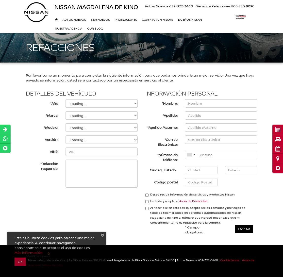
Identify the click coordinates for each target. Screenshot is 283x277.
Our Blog (95, 28)
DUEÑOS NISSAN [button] (190, 19)
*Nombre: (170, 103)
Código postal (166, 182)
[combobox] (191, 154)
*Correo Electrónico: (168, 142)
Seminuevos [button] (100, 19)
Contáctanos (229, 260)
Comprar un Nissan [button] (157, 19)
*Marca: (52, 115)
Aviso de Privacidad (193, 201)
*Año (54, 103)
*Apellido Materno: (162, 127)
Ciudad (156, 170)
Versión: (51, 139)
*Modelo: (51, 127)
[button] (277, 168)
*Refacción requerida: (49, 166)
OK (20, 261)
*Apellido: (170, 115)
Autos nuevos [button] (74, 19)
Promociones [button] (126, 19)
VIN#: (54, 151)
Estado (170, 170)
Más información (29, 252)
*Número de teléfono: (167, 157)
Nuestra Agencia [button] (68, 28)
